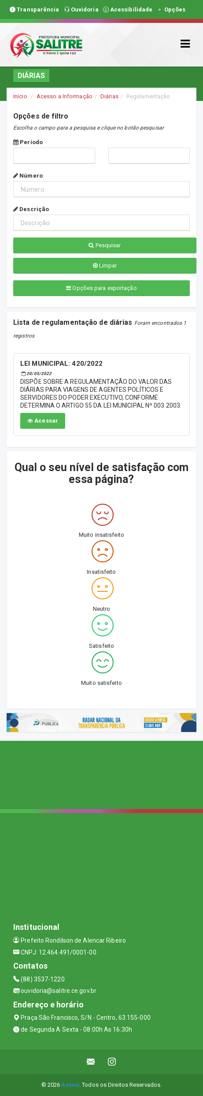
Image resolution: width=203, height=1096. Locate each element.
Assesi (70, 1084)
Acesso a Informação (64, 96)
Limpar (105, 265)
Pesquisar (105, 245)
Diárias (109, 96)
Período (28, 142)
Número (28, 175)
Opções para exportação (101, 288)
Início (20, 96)
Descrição (31, 209)
